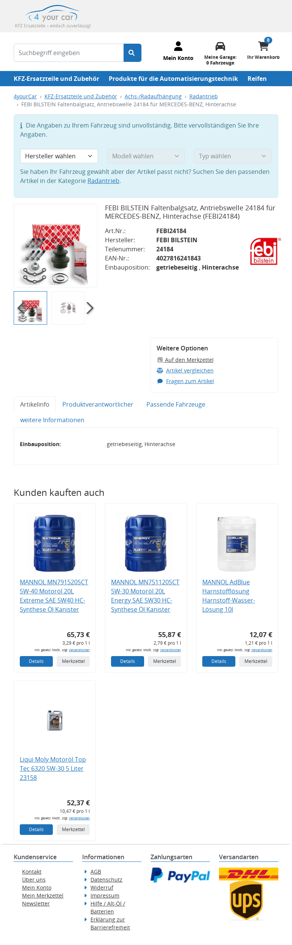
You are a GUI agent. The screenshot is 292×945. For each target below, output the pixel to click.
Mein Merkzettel (42, 895)
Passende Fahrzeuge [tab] (175, 404)
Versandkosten (79, 650)
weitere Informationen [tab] (52, 420)
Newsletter (36, 903)
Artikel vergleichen (185, 370)
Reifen (257, 78)
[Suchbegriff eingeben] (69, 53)
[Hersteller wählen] (59, 156)
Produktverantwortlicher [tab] (97, 404)
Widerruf (101, 887)
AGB (95, 871)
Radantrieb (203, 96)
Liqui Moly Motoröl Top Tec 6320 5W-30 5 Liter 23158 (53, 768)
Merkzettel (73, 661)
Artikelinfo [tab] (34, 404)
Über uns (34, 879)
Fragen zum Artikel (185, 381)
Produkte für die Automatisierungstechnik (173, 78)
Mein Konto (36, 887)
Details (36, 661)
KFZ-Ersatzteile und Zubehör (56, 78)
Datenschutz (106, 879)
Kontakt (31, 871)
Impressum (104, 895)
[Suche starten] (132, 53)
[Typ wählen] (233, 156)
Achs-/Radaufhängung (153, 96)
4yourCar (25, 96)
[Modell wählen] (146, 156)
